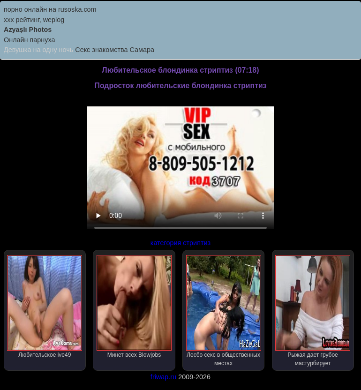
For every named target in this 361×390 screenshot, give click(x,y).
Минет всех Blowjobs (134, 306)
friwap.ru (163, 377)
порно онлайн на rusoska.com (50, 9)
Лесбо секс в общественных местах (223, 311)
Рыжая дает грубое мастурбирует (312, 311)
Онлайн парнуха (29, 40)
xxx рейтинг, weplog (34, 19)
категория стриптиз (180, 243)
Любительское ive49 (44, 306)
